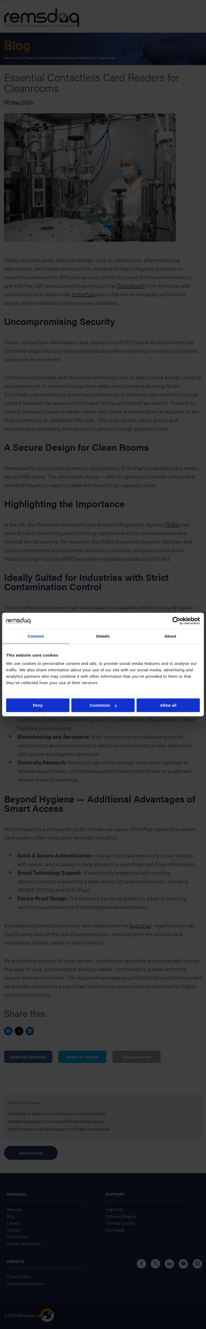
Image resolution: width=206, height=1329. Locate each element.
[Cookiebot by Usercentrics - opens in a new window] (176, 621)
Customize (103, 705)
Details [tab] (103, 636)
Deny (38, 705)
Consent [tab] (36, 636)
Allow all (168, 705)
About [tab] (170, 636)
